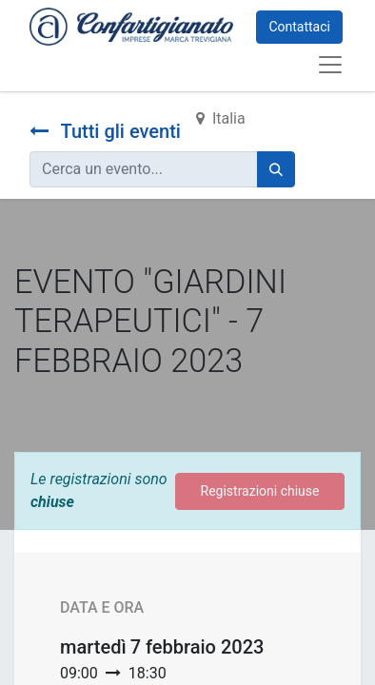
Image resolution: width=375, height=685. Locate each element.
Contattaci (299, 26)
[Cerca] (276, 169)
